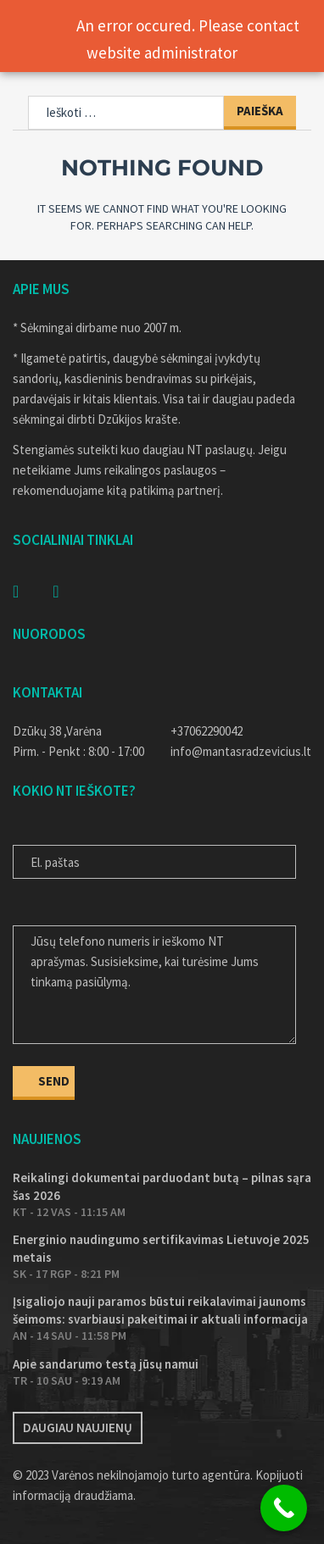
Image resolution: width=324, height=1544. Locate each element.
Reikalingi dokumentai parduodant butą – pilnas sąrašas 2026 (162, 1186)
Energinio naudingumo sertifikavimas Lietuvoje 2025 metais (161, 1248)
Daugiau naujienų (77, 1427)
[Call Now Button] (283, 1508)
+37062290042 (206, 731)
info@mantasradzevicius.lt (240, 751)
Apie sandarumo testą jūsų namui (105, 1364)
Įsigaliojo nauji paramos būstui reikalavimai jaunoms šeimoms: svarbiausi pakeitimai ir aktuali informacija (160, 1310)
